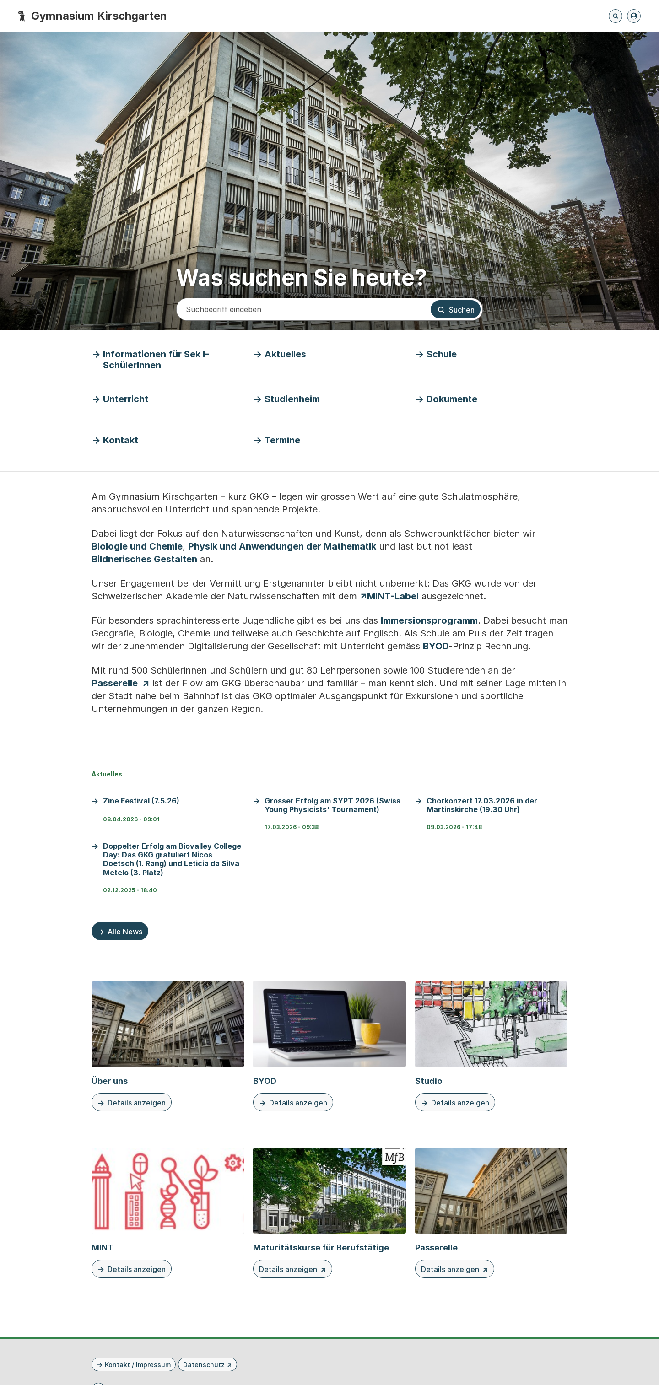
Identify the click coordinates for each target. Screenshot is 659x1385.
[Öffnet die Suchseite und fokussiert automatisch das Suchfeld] (615, 16)
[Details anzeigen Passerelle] (491, 1213)
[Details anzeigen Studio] (491, 1046)
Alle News (125, 931)
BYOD (436, 646)
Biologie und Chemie (137, 546)
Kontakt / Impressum (138, 1365)
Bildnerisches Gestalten (144, 559)
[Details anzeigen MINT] (168, 1213)
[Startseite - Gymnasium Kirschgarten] (92, 16)
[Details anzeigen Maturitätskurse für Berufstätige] (329, 1213)
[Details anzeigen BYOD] (329, 1046)
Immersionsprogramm (429, 620)
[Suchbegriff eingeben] (303, 309)
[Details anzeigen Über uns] (168, 1046)
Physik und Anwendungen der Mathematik (282, 546)
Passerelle (115, 683)
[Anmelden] (634, 16)
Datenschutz (204, 1365)
